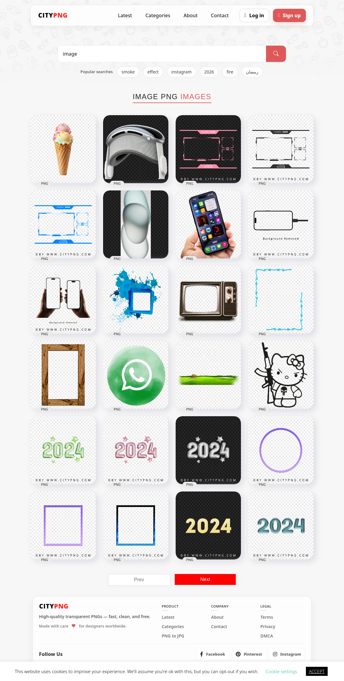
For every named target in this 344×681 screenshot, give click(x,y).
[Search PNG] (162, 54)
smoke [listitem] (128, 72)
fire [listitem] (230, 72)
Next (205, 579)
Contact (220, 15)
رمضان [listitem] (252, 72)
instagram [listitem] (181, 72)
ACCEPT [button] (317, 671)
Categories (157, 15)
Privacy (268, 626)
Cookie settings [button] (281, 671)
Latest (125, 15)
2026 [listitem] (209, 72)
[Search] (276, 54)
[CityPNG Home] (53, 15)
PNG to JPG (173, 636)
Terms (267, 617)
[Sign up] (289, 15)
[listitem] (212, 654)
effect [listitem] (153, 72)
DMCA (267, 636)
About (190, 15)
